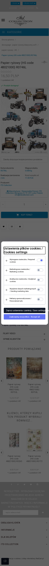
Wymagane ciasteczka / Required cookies (22, 260)
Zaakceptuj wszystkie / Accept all (24, 317)
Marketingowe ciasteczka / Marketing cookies (20, 270)
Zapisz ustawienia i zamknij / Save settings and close (25, 310)
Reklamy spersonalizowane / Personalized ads (20, 300)
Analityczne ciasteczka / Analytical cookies (23, 280)
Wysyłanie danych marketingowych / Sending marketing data (23, 290)
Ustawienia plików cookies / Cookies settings (23, 250)
